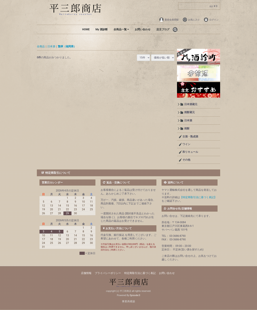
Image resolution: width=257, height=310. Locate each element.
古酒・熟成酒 (190, 136)
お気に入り (191, 19)
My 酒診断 (102, 29)
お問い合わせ (142, 29)
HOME (85, 29)
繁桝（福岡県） (67, 46)
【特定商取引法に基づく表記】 (198, 197)
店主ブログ (162, 29)
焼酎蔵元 (189, 112)
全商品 (41, 46)
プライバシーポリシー (108, 273)
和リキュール (190, 152)
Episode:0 (135, 295)
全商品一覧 (121, 29)
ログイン (211, 19)
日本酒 (51, 46)
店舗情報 (86, 273)
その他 (186, 159)
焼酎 (186, 128)
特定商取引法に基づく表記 (140, 273)
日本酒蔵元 (190, 104)
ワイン (186, 144)
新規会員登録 (168, 19)
